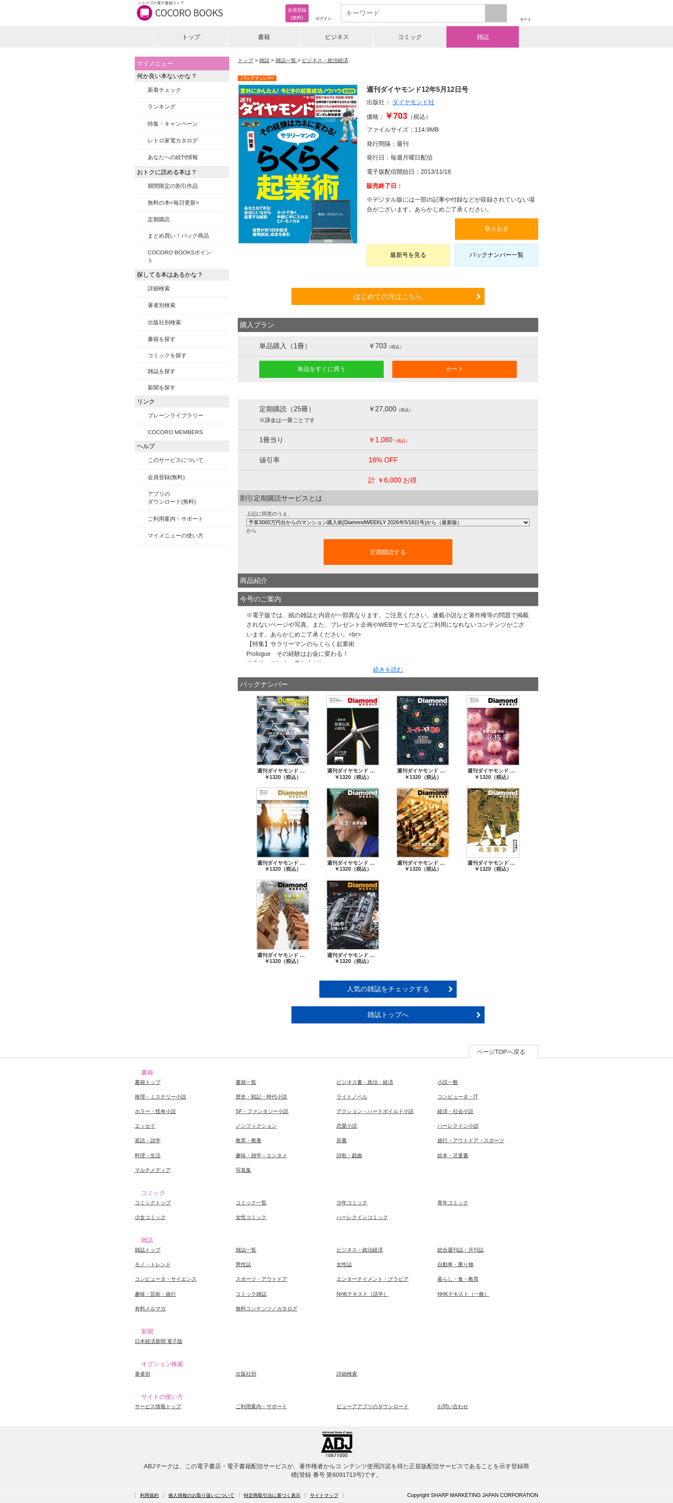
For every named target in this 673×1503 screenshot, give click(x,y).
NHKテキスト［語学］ (362, 1294)
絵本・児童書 (452, 1156)
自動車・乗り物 (455, 1265)
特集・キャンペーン (173, 124)
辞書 (341, 1141)
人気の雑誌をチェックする (388, 989)
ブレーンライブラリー (175, 415)
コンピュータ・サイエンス (166, 1279)
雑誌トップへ (388, 1014)
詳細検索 (159, 288)
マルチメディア (153, 1170)
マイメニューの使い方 (175, 535)
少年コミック (351, 1203)
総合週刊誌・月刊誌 (460, 1250)
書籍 (264, 36)
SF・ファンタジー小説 (262, 1111)
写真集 (243, 1170)
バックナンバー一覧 (497, 254)
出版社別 (246, 1374)
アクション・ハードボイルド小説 (375, 1111)
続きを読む (388, 669)
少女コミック (150, 1217)
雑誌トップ (148, 1250)
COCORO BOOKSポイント (179, 256)
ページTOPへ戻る (501, 1051)
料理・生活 (148, 1156)
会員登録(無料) (166, 477)
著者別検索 (162, 305)
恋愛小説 (346, 1126)
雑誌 (483, 36)
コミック (410, 36)
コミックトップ (153, 1203)
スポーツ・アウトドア (261, 1279)
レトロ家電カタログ (173, 140)
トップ (191, 36)
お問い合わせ (452, 1406)
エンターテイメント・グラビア (372, 1279)
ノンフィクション (256, 1126)
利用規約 (149, 1495)
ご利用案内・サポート (175, 519)
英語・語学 (148, 1141)
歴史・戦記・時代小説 (261, 1097)
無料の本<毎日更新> (173, 202)
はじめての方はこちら (388, 296)
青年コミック (452, 1203)
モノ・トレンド (153, 1265)
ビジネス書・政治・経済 (364, 1082)
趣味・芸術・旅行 (155, 1294)
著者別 (142, 1374)
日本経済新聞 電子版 (158, 1341)
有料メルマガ (150, 1309)
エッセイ (145, 1126)
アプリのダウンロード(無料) (172, 498)
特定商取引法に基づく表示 (272, 1495)
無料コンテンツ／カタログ (266, 1309)
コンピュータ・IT (457, 1097)
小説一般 (447, 1082)
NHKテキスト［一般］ (463, 1294)
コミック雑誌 (251, 1294)
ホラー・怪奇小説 (155, 1111)
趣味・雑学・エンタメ (261, 1156)
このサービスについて (175, 460)
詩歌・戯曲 (349, 1156)
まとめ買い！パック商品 (178, 235)
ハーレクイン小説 (458, 1126)
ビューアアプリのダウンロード (372, 1406)
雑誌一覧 (286, 60)
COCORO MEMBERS (175, 432)
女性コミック (251, 1217)
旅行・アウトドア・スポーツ (470, 1141)
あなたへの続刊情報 (173, 157)
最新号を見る (408, 254)
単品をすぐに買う (321, 368)
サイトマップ (324, 1495)
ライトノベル (351, 1097)
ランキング (162, 106)
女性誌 (344, 1265)
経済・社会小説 (455, 1111)
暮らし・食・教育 (458, 1279)
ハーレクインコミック (362, 1217)
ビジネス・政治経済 (325, 60)
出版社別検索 (164, 322)
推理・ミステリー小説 (160, 1097)
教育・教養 (248, 1141)
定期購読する (388, 552)
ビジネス (337, 36)
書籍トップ (148, 1082)
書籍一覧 (246, 1082)
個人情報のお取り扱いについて (201, 1495)
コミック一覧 (251, 1203)
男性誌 (243, 1265)
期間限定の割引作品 (173, 186)
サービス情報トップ (158, 1406)
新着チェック (164, 90)
